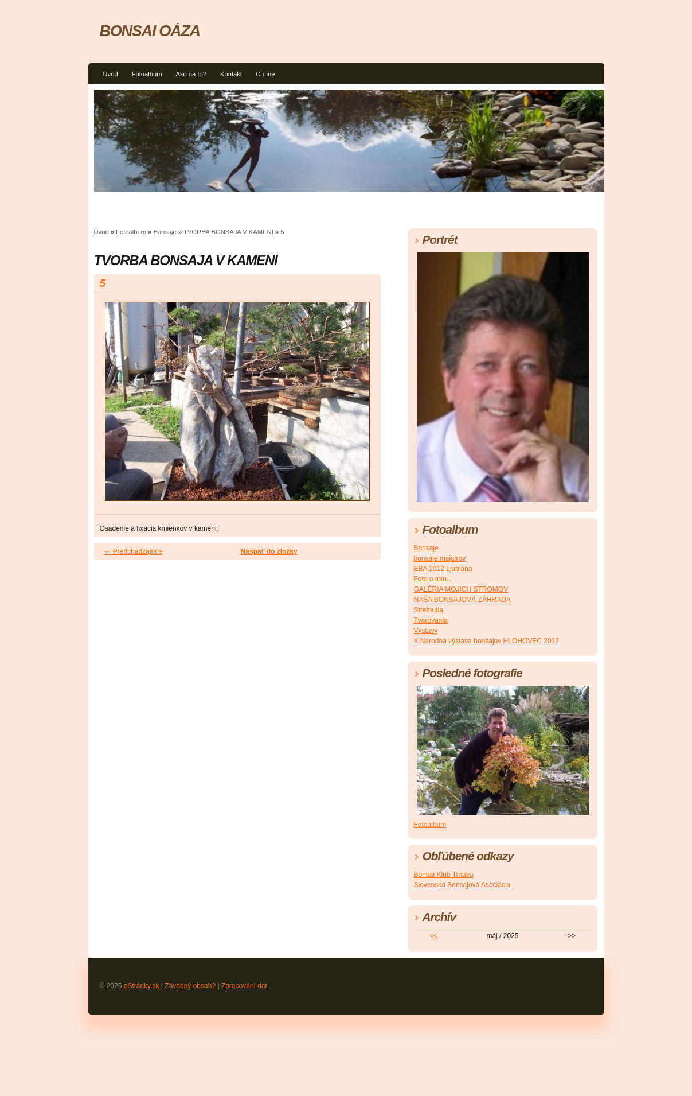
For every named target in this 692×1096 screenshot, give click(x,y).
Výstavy (426, 631)
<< (433, 936)
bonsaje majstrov (440, 558)
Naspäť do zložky (269, 551)
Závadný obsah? (190, 986)
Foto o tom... (433, 579)
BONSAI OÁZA (150, 31)
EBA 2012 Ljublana (443, 569)
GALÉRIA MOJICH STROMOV (461, 589)
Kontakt (231, 74)
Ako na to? (190, 74)
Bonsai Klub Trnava (444, 874)
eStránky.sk (141, 986)
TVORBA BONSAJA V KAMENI (228, 231)
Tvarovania (431, 620)
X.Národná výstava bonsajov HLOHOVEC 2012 (486, 641)
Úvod (110, 74)
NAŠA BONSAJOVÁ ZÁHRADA (462, 600)
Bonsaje (164, 231)
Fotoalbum (147, 74)
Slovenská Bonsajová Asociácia (462, 885)
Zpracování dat (244, 986)
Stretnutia (428, 610)
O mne (265, 74)
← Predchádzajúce (133, 551)
